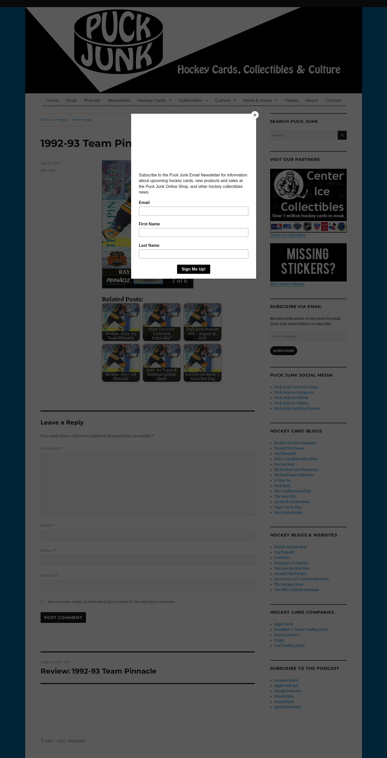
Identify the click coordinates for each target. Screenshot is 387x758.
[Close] (255, 115)
